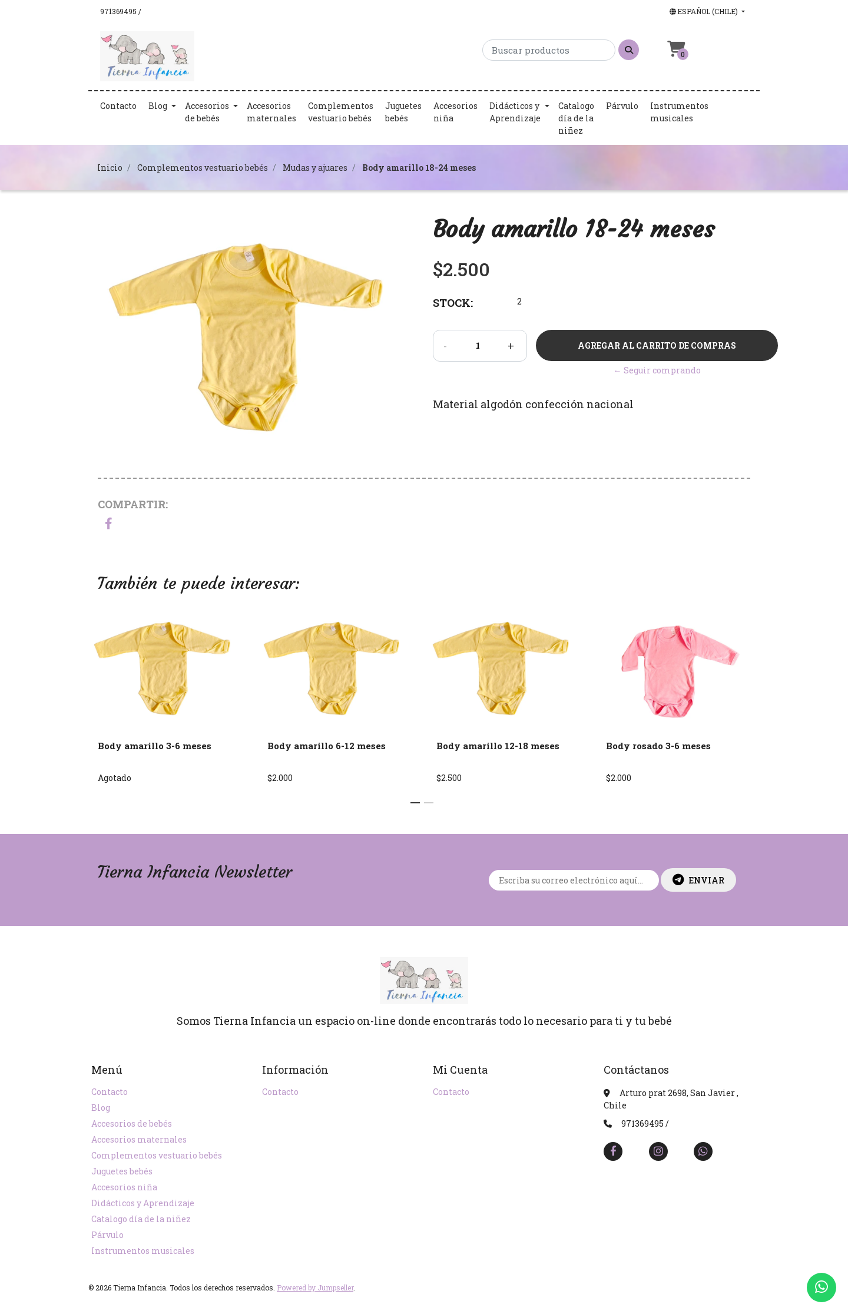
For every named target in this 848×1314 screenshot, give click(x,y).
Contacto (118, 105)
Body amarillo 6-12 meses (326, 746)
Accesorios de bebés (207, 112)
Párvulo (622, 105)
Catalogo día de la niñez (576, 118)
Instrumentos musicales (679, 112)
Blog (157, 105)
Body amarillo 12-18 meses (497, 746)
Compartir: (133, 504)
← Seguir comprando (657, 370)
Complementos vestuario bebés (340, 112)
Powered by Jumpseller (315, 1287)
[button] (706, 11)
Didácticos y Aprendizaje (515, 112)
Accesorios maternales (271, 112)
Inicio (109, 167)
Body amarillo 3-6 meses (154, 746)
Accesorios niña (455, 112)
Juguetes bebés (403, 112)
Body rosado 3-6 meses (658, 746)
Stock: (453, 303)
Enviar (698, 880)
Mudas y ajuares (315, 167)
